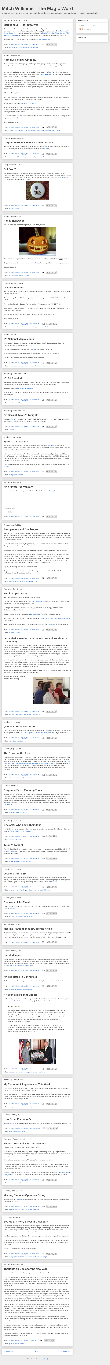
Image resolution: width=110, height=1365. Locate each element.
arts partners (23, 47)
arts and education (15, 778)
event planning (31, 890)
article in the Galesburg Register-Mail (20, 965)
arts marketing (13, 47)
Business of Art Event (17, 902)
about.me (12, 403)
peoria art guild (33, 47)
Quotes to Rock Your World (20, 726)
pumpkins (19, 275)
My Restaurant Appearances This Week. (27, 1084)
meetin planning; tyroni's (17, 1183)
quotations (19, 741)
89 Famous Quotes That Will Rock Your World (36, 733)
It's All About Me (13, 378)
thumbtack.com (28, 989)
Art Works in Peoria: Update (20, 994)
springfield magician (15, 989)
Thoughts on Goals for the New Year (25, 1268)
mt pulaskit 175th (31, 581)
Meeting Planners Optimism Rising (24, 1195)
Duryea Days (34, 614)
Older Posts (66, 1352)
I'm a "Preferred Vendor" (18, 486)
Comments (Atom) (42, 1359)
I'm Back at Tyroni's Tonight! (21, 415)
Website (12, 908)
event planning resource (17, 1131)
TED (38, 877)
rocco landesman (40, 1072)
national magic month (16, 327)
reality (22, 1344)
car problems (20, 581)
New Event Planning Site (18, 1119)
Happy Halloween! (14, 220)
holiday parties (46, 157)
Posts (82, 25)
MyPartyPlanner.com (55, 491)
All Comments (85, 29)
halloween (12, 275)
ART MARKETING (45, 39)
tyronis (47, 366)
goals (10, 1344)
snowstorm (29, 1183)
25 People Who (13, 831)
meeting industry (14, 1209)
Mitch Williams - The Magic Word (37, 8)
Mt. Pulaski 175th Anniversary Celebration (56, 618)
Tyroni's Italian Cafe (11, 851)
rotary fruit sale (14, 208)
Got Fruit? (10, 169)
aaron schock (13, 1072)
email (64, 177)
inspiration (12, 741)
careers (11, 839)
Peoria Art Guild (47, 33)
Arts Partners (18, 1001)
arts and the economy (16, 714)
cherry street (13, 475)
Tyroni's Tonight (13, 845)
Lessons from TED (15, 873)
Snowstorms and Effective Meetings (25, 1143)
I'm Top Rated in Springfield (20, 976)
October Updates (14, 287)
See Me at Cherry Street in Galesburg (26, 1221)
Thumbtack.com (57, 981)
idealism (16, 1344)
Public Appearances (16, 593)
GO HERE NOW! (30, 103)
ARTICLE (9, 804)
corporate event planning (17, 813)
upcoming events (14, 633)
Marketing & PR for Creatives (21, 24)
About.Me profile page (25, 388)
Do (19, 831)
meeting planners (26, 1209)
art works (22, 1072)
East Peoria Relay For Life (36, 601)
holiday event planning (33, 157)
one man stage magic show (39, 130)
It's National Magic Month (19, 339)
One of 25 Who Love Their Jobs (22, 825)
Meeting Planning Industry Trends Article (28, 928)
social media (20, 403)
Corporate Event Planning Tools (23, 790)
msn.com (18, 839)
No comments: (34, 44)
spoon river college (30, 327)
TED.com (46, 890)
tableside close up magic (17, 861)
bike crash (12, 581)
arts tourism (37, 714)
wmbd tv (45, 327)
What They (24, 831)
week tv (39, 327)
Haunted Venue (13, 955)
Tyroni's (16, 118)
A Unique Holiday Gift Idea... (20, 59)
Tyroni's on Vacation (16, 441)
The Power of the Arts (17, 753)
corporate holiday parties (17, 157)
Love (30, 831)
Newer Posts (9, 1352)
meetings (40, 890)
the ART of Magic (55, 130)
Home (37, 1352)
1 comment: (34, 1340)
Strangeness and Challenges (21, 529)
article (48, 148)
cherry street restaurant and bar (19, 130)
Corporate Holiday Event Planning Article (28, 142)
